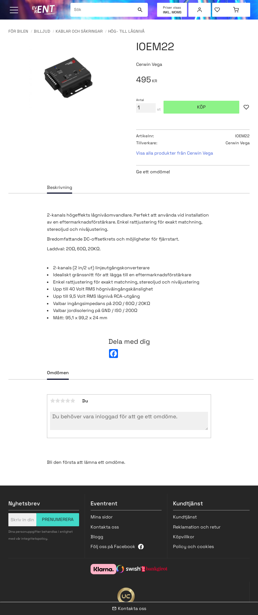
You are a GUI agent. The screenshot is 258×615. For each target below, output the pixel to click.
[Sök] (140, 9)
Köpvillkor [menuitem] (183, 537)
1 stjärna (52, 400)
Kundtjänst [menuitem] (185, 517)
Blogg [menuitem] (97, 537)
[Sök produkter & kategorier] (103, 9)
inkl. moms (172, 12)
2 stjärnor (57, 400)
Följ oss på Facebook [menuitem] (113, 546)
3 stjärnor (62, 400)
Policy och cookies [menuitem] (193, 546)
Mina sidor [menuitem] (199, 9)
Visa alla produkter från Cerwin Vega (174, 153)
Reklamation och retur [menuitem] (197, 527)
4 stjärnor (67, 400)
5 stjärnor (72, 400)
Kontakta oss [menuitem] (105, 527)
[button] (15, 10)
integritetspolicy (34, 538)
